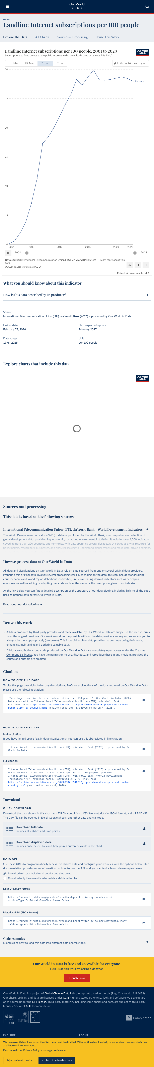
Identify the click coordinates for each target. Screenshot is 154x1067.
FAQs (27, 1012)
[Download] (130, 265)
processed (97, 316)
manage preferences (55, 1050)
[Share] (138, 265)
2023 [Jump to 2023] (144, 252)
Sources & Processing (72, 37)
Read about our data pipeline (22, 604)
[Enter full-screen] (146, 265)
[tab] (13, 63)
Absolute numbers (136, 273)
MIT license (39, 1008)
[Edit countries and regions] (130, 63)
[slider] (27, 253)
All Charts (42, 37)
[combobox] (147, 6)
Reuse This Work (107, 37)
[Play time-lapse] (8, 253)
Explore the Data (15, 37)
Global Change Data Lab (60, 1000)
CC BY (38, 267)
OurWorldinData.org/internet (19, 267)
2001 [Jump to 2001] (18, 252)
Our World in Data (77, 6)
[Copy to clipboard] (139, 700)
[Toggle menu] (7, 6)
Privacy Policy (31, 1050)
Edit (132, 63)
